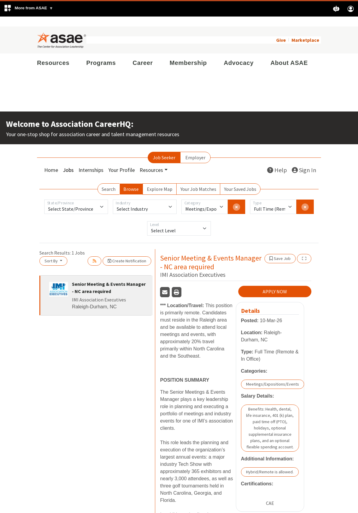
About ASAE (289, 53)
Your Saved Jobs (240, 179)
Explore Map (159, 179)
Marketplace (305, 30)
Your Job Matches (198, 179)
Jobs (68, 160)
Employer (195, 148)
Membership (188, 53)
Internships (91, 160)
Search (109, 179)
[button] (28, 9)
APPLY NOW (275, 282)
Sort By (52, 251)
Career (143, 53)
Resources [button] (151, 160)
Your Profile (121, 160)
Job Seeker (164, 148)
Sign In (304, 160)
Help (277, 160)
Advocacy (239, 53)
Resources (53, 53)
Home (51, 160)
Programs (101, 53)
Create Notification (127, 251)
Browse (131, 179)
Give (281, 30)
